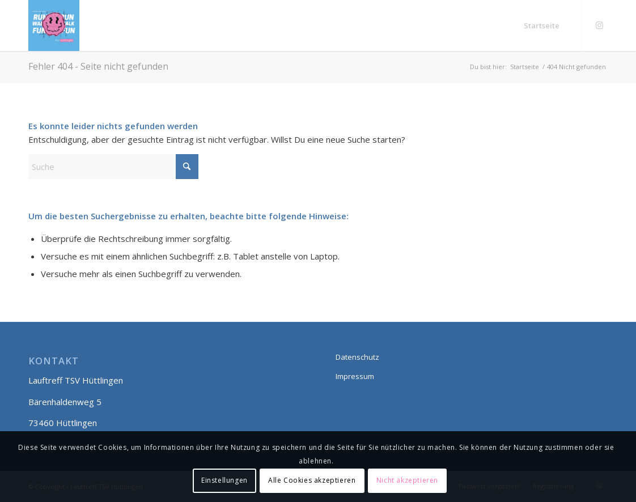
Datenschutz (357, 357)
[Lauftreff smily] (53, 25)
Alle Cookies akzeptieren (311, 480)
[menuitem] (541, 25)
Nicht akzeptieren (407, 480)
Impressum (355, 376)
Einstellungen (224, 480)
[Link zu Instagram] (599, 24)
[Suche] (113, 166)
